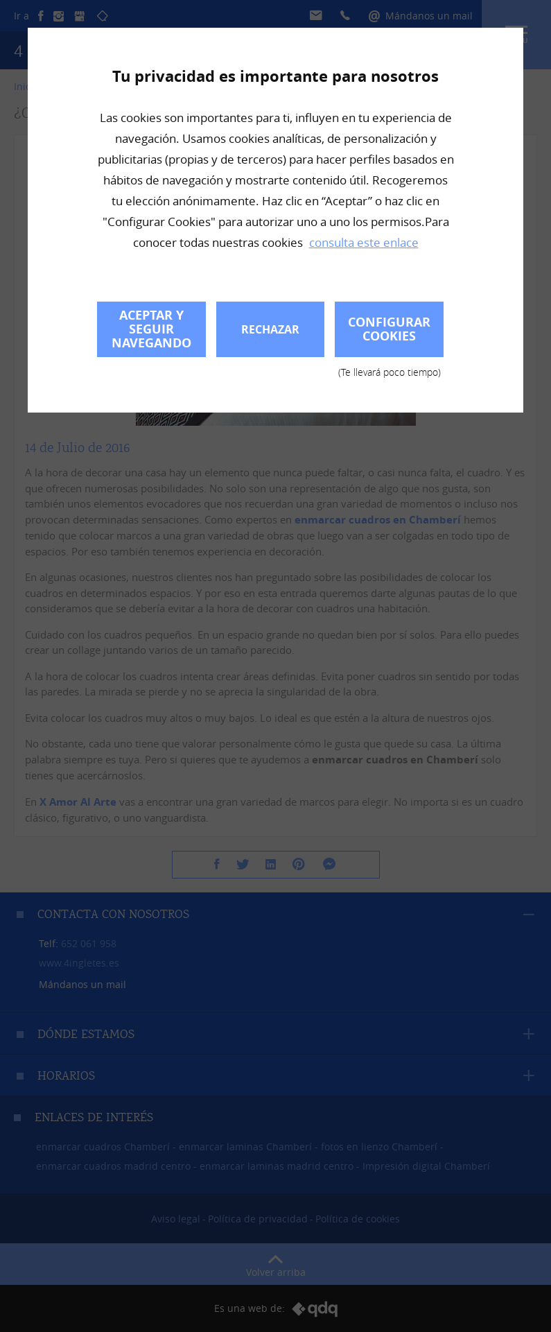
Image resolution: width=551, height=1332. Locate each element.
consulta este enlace (364, 242)
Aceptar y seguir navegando (151, 329)
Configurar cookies (389, 335)
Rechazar (270, 329)
